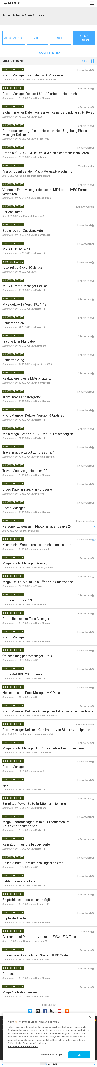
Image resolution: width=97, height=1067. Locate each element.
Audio (60, 38)
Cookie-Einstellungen (51, 1054)
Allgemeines (13, 38)
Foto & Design (84, 38)
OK (79, 1055)
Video (37, 38)
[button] (84, 61)
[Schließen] (89, 1016)
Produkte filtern (48, 52)
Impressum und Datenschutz (23, 1046)
